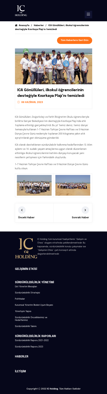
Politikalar (20, 299)
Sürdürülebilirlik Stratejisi (27, 293)
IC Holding (52, 389)
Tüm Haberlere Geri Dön (74, 40)
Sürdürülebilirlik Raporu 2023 (29, 347)
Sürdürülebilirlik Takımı (26, 326)
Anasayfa (22, 25)
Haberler (39, 25)
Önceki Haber (26, 217)
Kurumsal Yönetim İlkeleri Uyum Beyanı (34, 305)
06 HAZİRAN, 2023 (30, 102)
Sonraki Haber (80, 217)
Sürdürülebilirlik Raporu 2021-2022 (32, 340)
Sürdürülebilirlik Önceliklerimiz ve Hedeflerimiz (31, 318)
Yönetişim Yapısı (23, 311)
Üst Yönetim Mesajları (26, 287)
